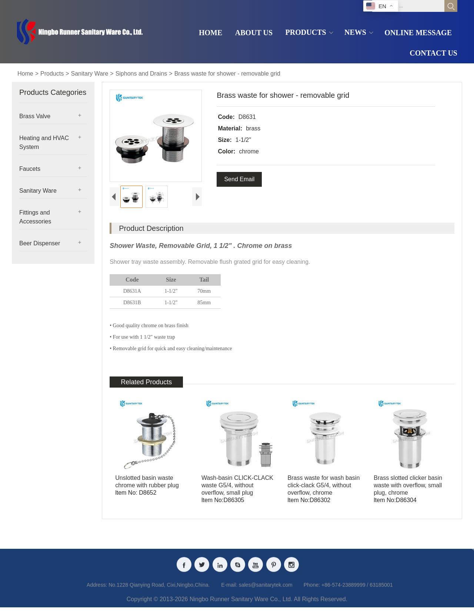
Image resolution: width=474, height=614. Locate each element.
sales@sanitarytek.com (266, 591)
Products (52, 73)
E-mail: (229, 591)
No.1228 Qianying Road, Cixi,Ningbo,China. (159, 591)
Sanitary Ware (90, 73)
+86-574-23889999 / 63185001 (357, 591)
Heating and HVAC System (44, 142)
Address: (97, 591)
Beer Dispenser (39, 243)
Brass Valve (34, 116)
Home (25, 73)
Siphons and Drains (141, 73)
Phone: (312, 591)
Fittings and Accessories (35, 217)
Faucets (29, 169)
